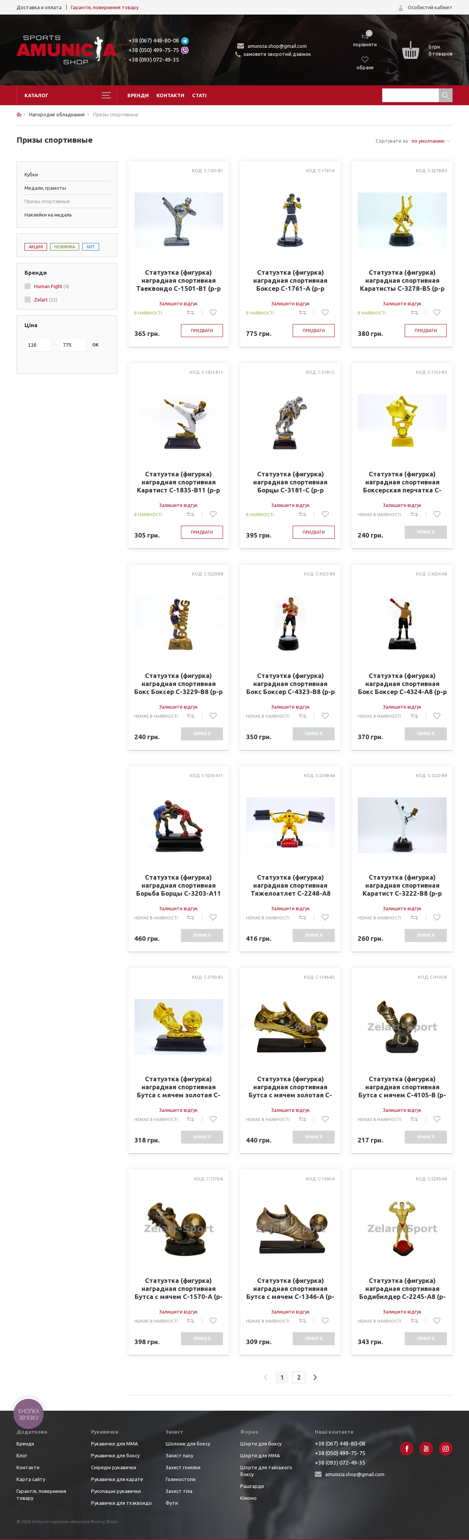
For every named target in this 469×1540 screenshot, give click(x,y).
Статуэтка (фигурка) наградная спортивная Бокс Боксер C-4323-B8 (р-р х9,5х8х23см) (290, 684)
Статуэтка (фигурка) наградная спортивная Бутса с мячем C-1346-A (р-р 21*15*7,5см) (290, 1288)
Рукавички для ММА (114, 1443)
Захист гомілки (183, 1467)
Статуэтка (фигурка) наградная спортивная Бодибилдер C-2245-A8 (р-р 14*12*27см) (402, 1288)
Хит (90, 246)
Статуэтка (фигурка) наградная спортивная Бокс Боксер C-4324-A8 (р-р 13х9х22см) (402, 684)
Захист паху (179, 1455)
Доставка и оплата (39, 7)
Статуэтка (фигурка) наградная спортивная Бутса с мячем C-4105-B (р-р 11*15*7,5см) (402, 1087)
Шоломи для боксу (188, 1443)
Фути (172, 1503)
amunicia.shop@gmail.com (277, 46)
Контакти (170, 95)
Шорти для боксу (261, 1443)
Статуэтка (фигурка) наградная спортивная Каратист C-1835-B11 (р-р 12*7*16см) (178, 482)
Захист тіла (179, 1491)
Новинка (64, 246)
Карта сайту (30, 1479)
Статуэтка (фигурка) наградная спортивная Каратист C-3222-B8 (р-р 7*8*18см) (402, 885)
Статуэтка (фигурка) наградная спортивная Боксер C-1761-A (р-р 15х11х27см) (290, 280)
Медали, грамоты (45, 188)
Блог (21, 1455)
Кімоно (248, 1498)
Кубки (31, 174)
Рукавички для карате (117, 1479)
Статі (199, 95)
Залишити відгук (178, 303)
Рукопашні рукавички (116, 1491)
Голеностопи (180, 1479)
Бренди (138, 95)
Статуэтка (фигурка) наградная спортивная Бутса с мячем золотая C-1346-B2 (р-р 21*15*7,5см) (290, 1087)
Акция (36, 246)
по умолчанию (428, 140)
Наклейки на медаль (48, 214)
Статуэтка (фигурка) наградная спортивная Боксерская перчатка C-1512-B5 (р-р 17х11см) (402, 482)
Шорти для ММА (260, 1455)
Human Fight (51, 286)
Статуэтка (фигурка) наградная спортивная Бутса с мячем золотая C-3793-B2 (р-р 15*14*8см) (178, 1087)
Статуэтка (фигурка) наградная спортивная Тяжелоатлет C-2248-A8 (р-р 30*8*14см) (291, 885)
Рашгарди (252, 1486)
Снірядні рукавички (113, 1467)
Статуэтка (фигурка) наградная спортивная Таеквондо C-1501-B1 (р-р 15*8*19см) (178, 280)
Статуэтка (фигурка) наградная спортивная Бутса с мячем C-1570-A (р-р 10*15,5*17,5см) (179, 1288)
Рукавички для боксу (115, 1455)
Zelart (45, 299)
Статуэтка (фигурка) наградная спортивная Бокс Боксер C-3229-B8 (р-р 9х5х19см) (178, 684)
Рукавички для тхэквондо (121, 1503)
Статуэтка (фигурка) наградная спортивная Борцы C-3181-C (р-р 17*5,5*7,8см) (290, 482)
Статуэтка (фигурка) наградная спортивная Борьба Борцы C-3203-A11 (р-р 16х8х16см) (178, 885)
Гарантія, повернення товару (104, 7)
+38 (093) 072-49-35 (154, 59)
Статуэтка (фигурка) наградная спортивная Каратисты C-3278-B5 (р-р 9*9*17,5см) (402, 280)
